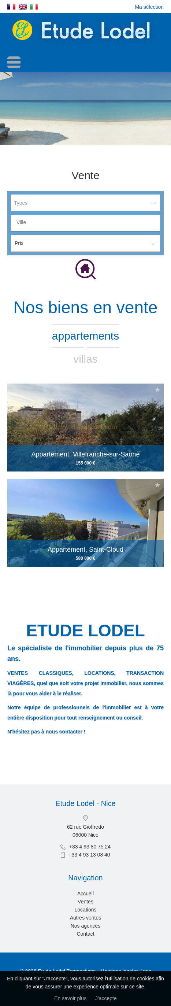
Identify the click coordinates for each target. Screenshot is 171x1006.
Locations (86, 910)
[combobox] (85, 223)
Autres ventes (85, 918)
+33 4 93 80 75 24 (90, 847)
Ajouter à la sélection (157, 389)
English (23, 7)
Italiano (34, 7)
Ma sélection (149, 7)
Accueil (85, 893)
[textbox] (87, 222)
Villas (85, 359)
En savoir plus (70, 998)
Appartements (85, 336)
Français (11, 7)
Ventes (85, 902)
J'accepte (106, 998)
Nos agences (86, 926)
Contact (85, 934)
